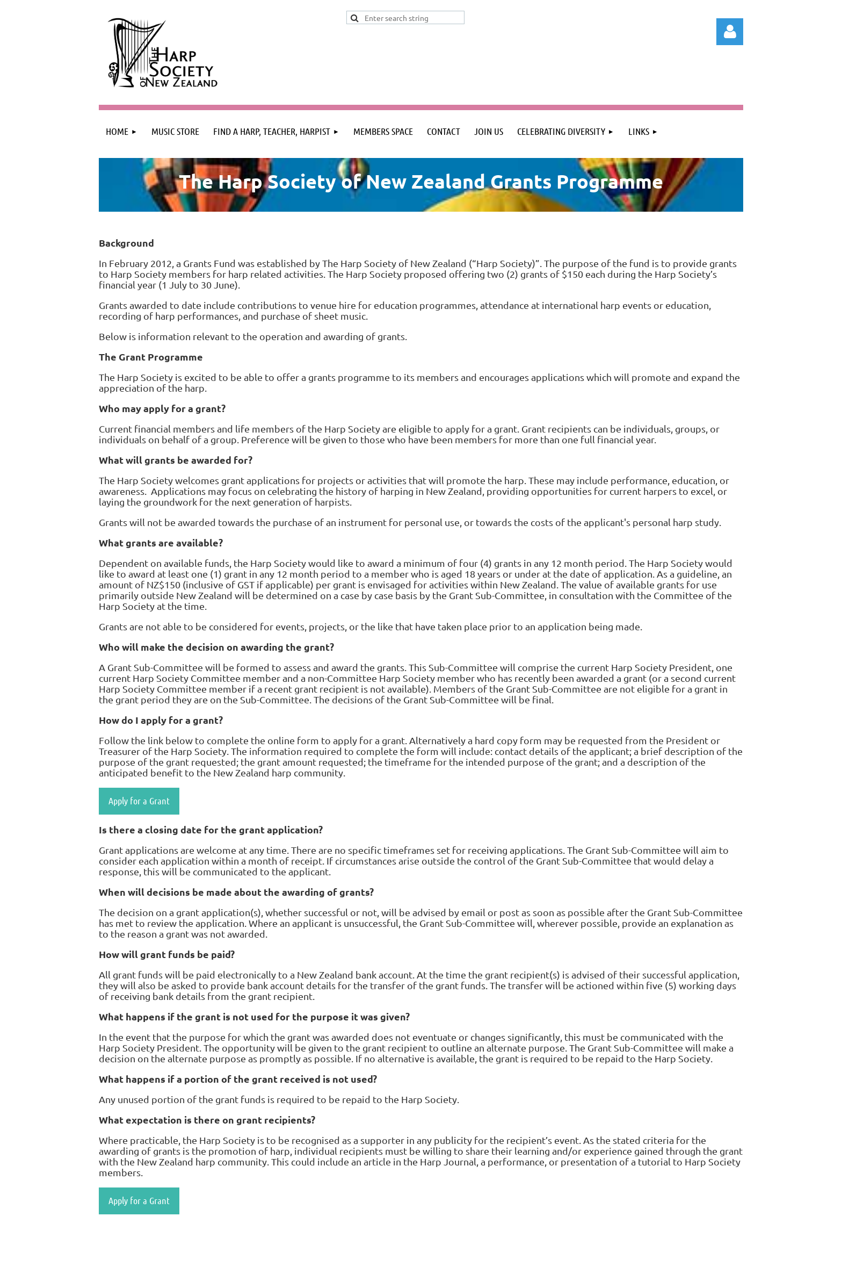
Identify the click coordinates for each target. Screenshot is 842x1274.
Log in (729, 31)
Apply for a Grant (139, 801)
